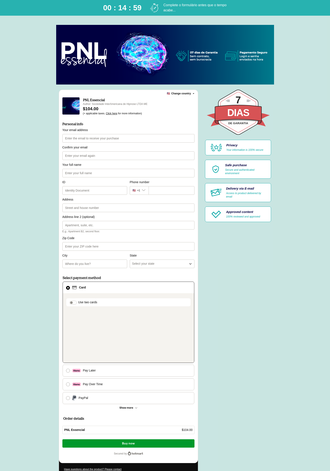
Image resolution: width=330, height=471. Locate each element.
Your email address (75, 130)
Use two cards (87, 285)
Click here (111, 113)
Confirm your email (74, 147)
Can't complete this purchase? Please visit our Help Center (97, 407)
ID (63, 182)
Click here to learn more (114, 423)
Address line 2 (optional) (78, 217)
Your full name (71, 164)
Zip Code (68, 238)
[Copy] (90, 416)
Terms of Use (86, 435)
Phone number (139, 182)
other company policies (130, 435)
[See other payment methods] (128, 340)
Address (67, 199)
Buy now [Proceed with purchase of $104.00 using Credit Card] (128, 375)
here (104, 443)
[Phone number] (171, 190)
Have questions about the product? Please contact (93, 401)
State (133, 238)
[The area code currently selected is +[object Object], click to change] (139, 190)
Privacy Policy (103, 435)
